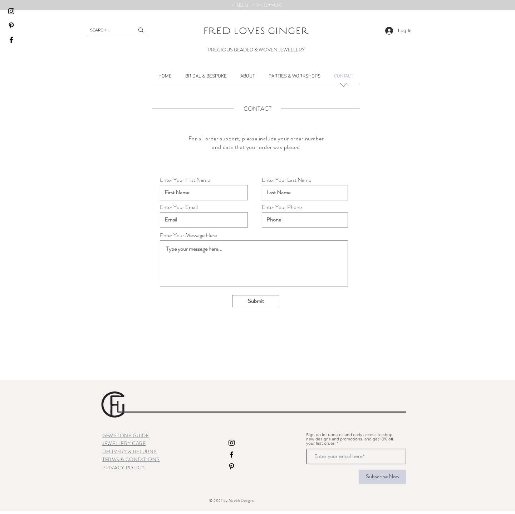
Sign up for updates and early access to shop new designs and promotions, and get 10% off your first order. (349, 439)
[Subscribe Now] (382, 477)
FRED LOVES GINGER (256, 30)
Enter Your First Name (185, 180)
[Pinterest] (11, 25)
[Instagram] (11, 11)
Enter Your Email (179, 207)
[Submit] (255, 301)
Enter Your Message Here (188, 235)
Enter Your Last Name (286, 180)
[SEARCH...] (106, 30)
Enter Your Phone (282, 207)
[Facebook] (11, 40)
